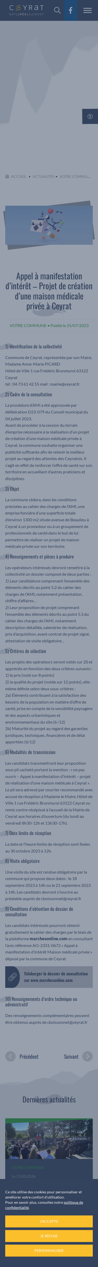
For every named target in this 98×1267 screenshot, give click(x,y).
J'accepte (49, 1221)
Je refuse (49, 1236)
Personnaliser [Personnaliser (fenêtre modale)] (49, 1250)
